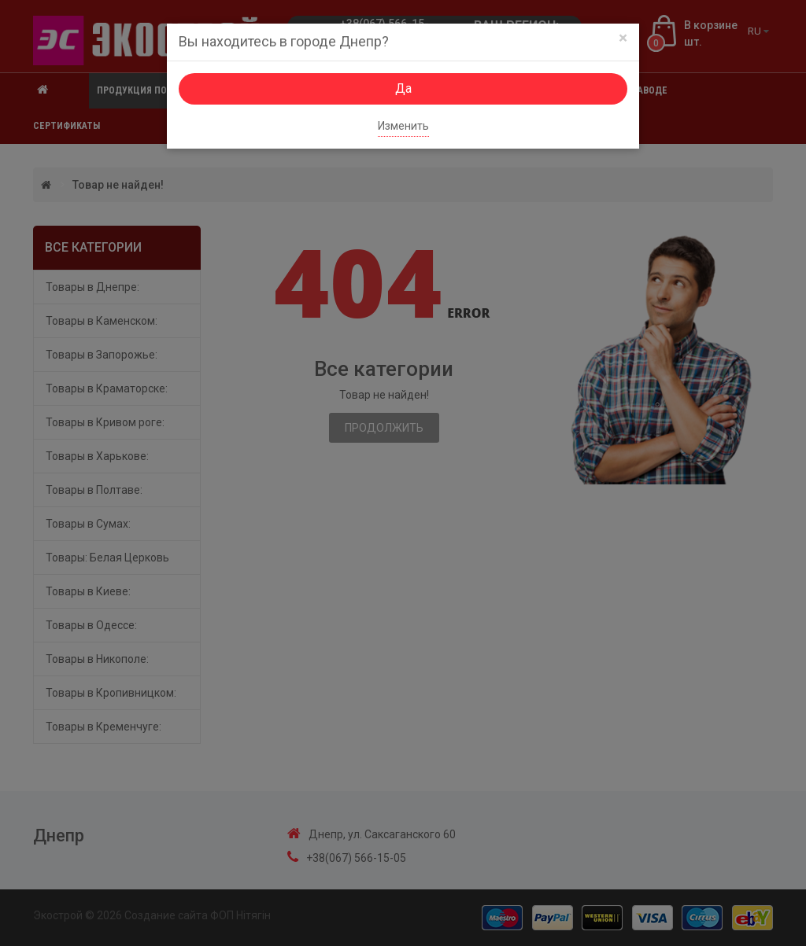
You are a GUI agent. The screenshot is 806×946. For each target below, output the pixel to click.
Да (403, 88)
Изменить (403, 126)
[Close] (623, 38)
